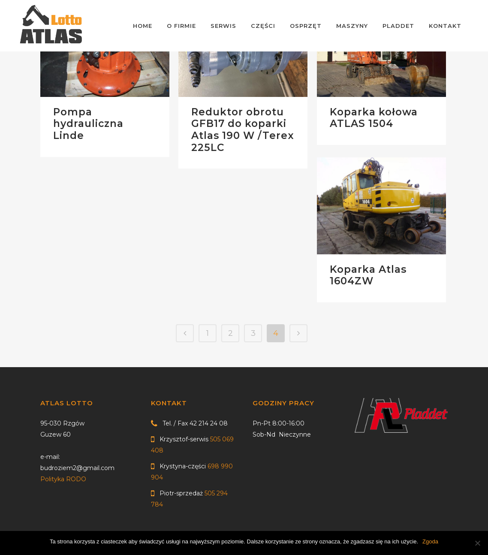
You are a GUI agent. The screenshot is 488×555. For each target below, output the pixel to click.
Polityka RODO (63, 479)
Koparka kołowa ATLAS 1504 (374, 118)
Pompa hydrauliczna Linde (88, 124)
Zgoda (430, 541)
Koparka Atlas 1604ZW (368, 275)
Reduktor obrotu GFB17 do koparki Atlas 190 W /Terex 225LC (242, 130)
